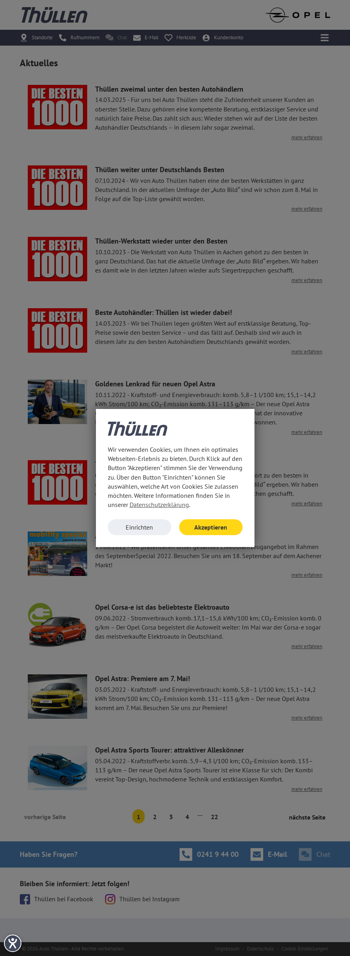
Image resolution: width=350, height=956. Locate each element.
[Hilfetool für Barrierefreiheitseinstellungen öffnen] (12, 943)
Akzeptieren (210, 527)
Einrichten (139, 527)
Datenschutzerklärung (159, 505)
